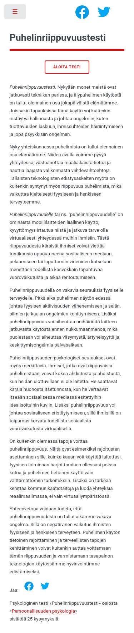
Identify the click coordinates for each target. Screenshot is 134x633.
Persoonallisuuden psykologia (43, 611)
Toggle (15, 13)
